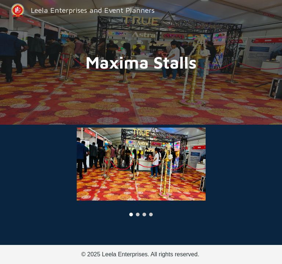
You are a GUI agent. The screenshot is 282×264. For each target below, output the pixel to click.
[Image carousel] (141, 172)
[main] (141, 62)
